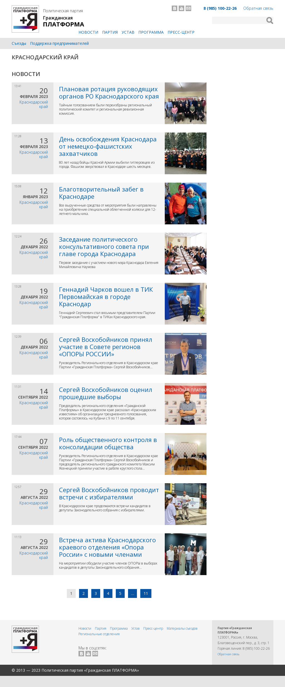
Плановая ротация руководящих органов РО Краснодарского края (109, 92)
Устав (128, 32)
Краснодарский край (45, 57)
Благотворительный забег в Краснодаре (101, 192)
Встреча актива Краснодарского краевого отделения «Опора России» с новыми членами (107, 547)
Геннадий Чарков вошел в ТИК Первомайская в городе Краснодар (106, 296)
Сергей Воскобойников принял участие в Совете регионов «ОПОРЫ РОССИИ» (105, 346)
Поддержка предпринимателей (59, 43)
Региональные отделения (99, 634)
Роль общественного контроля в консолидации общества (108, 443)
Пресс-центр (181, 32)
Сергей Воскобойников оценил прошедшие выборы (105, 393)
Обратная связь (258, 8)
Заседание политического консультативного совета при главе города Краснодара (104, 246)
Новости (88, 32)
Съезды (19, 43)
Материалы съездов (182, 628)
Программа (151, 32)
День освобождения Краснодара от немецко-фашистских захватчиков (108, 146)
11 (146, 593)
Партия (110, 32)
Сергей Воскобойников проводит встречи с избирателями (109, 493)
